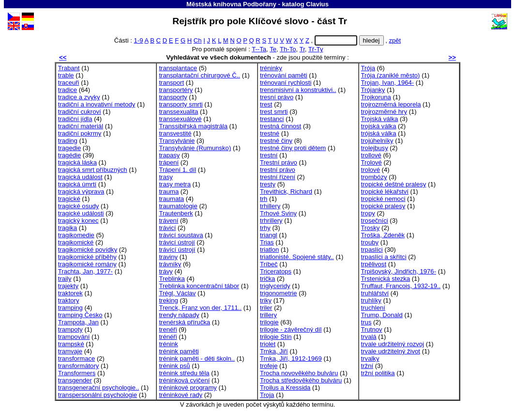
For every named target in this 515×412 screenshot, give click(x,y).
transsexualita (178, 111)
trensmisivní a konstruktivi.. (298, 89)
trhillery (270, 206)
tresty (267, 184)
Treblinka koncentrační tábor (199, 286)
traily (65, 278)
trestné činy (276, 140)
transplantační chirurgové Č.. (199, 75)
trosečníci (374, 220)
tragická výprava (81, 191)
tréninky (271, 68)
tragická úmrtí (77, 184)
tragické (69, 198)
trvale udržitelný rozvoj (392, 344)
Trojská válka (379, 118)
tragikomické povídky (87, 249)
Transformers (76, 373)
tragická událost (80, 177)
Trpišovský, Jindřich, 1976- (398, 271)
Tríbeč (269, 264)
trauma (169, 191)
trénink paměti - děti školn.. (197, 358)
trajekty (68, 286)
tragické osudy (78, 206)
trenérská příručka (184, 322)
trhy (265, 227)
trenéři (168, 329)
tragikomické (76, 242)
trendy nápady (179, 315)
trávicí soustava (181, 235)
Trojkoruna (376, 97)
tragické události (81, 213)
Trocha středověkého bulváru (301, 380)
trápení (169, 162)
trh (263, 198)
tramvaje (70, 351)
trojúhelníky (377, 140)
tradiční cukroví (79, 111)
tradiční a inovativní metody (97, 104)
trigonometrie (278, 293)
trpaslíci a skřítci (384, 256)
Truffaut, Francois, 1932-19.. (401, 286)
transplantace (178, 68)
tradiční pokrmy (80, 133)
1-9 (138, 40)
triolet (267, 344)
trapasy (169, 155)
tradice (67, 89)
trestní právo (277, 169)
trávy (165, 271)
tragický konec (78, 220)
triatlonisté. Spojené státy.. (297, 256)
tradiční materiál (80, 126)
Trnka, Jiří (274, 351)
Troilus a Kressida (285, 387)
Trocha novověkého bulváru (299, 373)
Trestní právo (278, 162)
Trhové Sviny (278, 213)
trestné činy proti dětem (293, 148)
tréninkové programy (188, 387)
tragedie (69, 148)
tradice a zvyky (79, 97)
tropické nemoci (383, 198)
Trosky (370, 227)
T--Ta (259, 49)
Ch (198, 40)
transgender (75, 380)
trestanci (272, 118)
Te (273, 49)
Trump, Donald (382, 315)
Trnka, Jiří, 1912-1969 (291, 358)
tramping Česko (80, 315)
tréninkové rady (180, 394)
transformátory (78, 365)
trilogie (269, 322)
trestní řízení (277, 177)
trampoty (70, 329)
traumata (171, 198)
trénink (168, 344)
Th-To (288, 49)
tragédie (69, 155)
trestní (268, 155)
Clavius (317, 4)
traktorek (70, 293)
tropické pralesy (383, 206)
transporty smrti (180, 104)
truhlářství (375, 293)
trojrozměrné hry (384, 111)
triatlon (269, 249)
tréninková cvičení (184, 380)
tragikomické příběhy (87, 256)
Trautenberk (176, 213)
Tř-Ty (315, 49)
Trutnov (371, 329)
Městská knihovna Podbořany (231, 4)
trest (266, 104)
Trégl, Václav (177, 293)
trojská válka (378, 126)
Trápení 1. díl (177, 169)
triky (266, 300)
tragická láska (77, 162)
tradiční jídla (75, 118)
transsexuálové (180, 118)
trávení (168, 220)
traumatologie (178, 206)
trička (267, 278)
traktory (68, 300)
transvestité (175, 133)
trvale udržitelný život (390, 351)
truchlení (373, 307)
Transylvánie (177, 140)
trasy (165, 177)
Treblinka (171, 278)
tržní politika (378, 373)
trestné (269, 133)
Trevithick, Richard (286, 191)
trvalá (369, 336)
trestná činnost (280, 126)
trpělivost (373, 264)
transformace (76, 358)
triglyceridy (275, 286)
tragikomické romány (87, 264)
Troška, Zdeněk (383, 235)
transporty (173, 97)
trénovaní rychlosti (285, 82)
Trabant (69, 68)
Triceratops (275, 271)
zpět (395, 40)
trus (366, 322)
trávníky (170, 264)
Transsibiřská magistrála (193, 126)
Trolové (371, 162)
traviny (168, 256)
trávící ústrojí (177, 249)
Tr (302, 49)
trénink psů (174, 365)
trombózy (374, 177)
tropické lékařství (385, 191)
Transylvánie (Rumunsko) (195, 148)
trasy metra (175, 184)
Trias (267, 242)
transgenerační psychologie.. (98, 387)
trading (67, 140)
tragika (67, 227)
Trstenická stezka (385, 278)
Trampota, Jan (78, 322)
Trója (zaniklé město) (390, 75)
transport (171, 82)
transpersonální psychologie (97, 394)
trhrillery (271, 220)
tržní (367, 365)
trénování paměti (283, 75)
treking (168, 300)
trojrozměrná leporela (391, 104)
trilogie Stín (276, 336)
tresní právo (276, 97)
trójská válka (378, 133)
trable (66, 75)
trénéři (168, 336)
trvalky (370, 358)
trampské (71, 344)
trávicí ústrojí (177, 242)
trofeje (268, 365)
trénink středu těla (184, 373)
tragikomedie (76, 235)
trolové (370, 169)
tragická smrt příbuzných (92, 169)
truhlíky (371, 300)
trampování (74, 336)
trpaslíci (372, 249)
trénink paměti (178, 351)
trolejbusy (374, 148)
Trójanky (373, 89)
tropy (368, 213)
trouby (370, 242)
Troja (267, 394)
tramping (70, 307)
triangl (268, 235)
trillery (268, 315)
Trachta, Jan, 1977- (85, 271)
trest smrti (274, 111)
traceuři (68, 82)
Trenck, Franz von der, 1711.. (200, 307)
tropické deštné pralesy (393, 184)
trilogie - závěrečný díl (291, 329)
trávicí (167, 227)
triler (266, 307)
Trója (368, 68)
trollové (371, 155)
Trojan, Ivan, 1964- (387, 82)
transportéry (176, 89)
